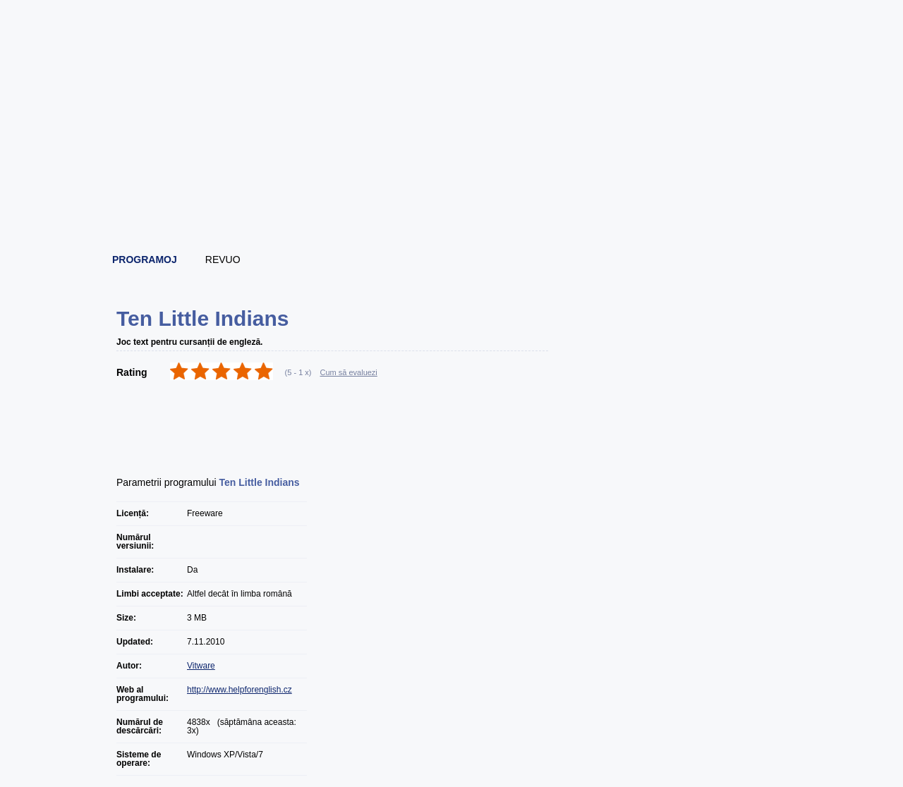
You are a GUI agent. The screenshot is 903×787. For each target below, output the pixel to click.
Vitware (201, 666)
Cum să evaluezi (348, 372)
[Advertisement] (452, 204)
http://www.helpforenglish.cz (239, 690)
